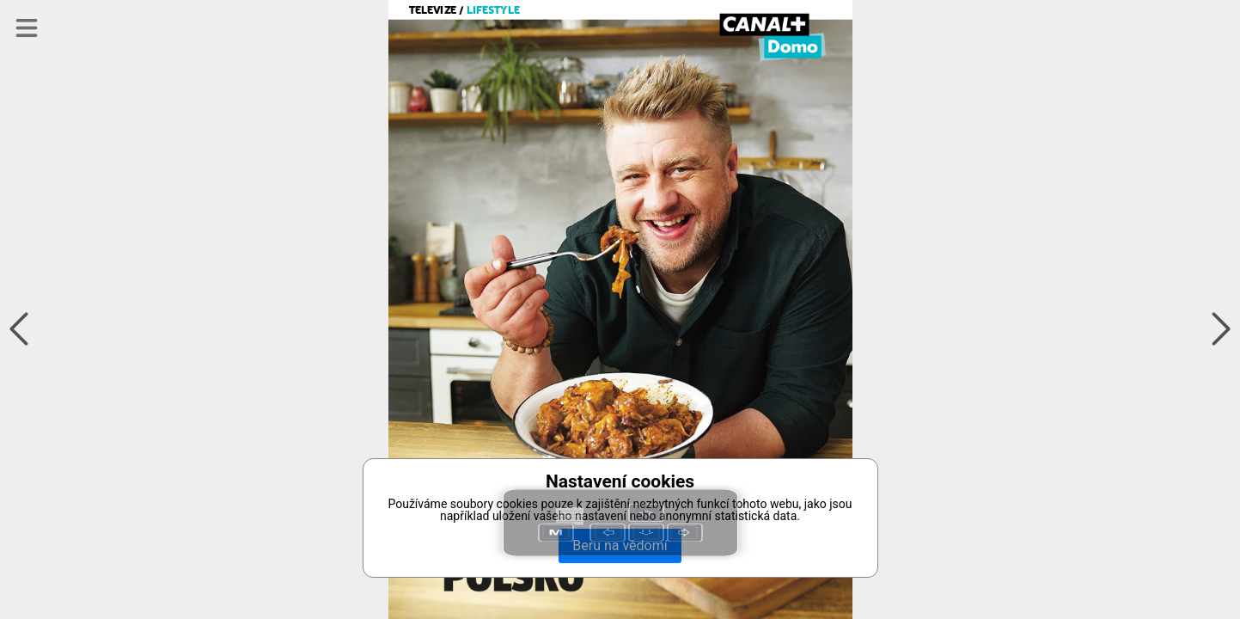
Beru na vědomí (619, 545)
